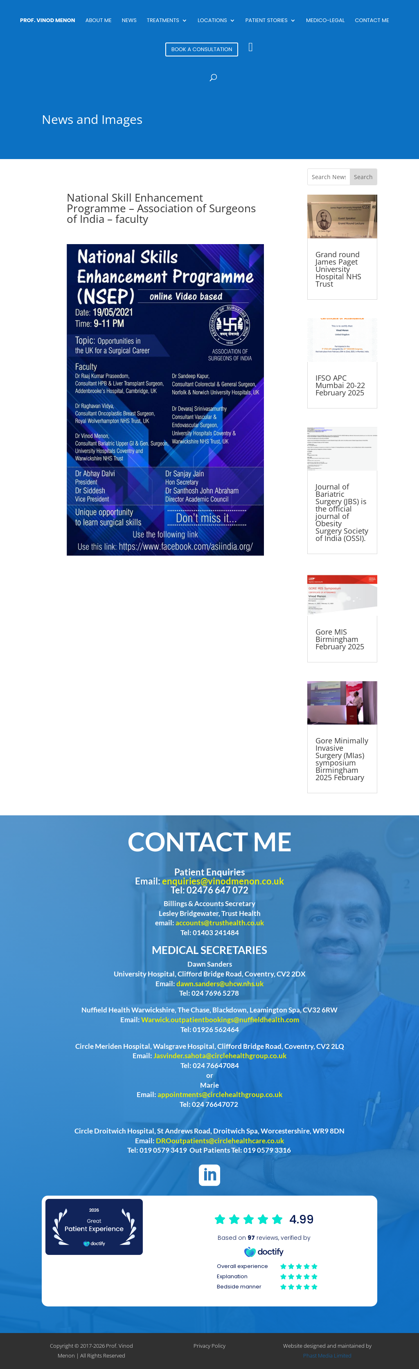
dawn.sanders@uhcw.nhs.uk (220, 983)
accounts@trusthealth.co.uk (220, 922)
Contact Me (372, 21)
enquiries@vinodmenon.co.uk (223, 880)
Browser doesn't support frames (267, 1252)
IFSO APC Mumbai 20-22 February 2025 (340, 385)
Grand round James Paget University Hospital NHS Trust (338, 269)
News (129, 21)
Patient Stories (267, 21)
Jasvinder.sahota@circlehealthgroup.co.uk (219, 1055)
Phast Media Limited (327, 1355)
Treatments (163, 21)
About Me (99, 21)
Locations (212, 21)
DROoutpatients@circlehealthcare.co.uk (220, 1140)
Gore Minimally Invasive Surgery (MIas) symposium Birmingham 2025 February (341, 759)
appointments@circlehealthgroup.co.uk (220, 1094)
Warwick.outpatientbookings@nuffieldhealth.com (220, 1019)
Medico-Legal (325, 21)
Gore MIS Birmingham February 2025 (339, 639)
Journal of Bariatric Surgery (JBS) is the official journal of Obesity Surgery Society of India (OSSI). (341, 512)
